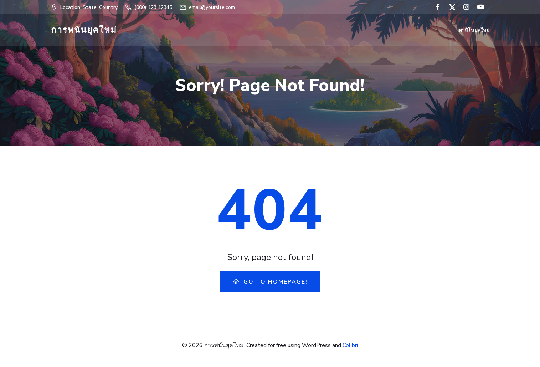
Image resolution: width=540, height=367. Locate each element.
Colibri (350, 346)
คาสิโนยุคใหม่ (474, 30)
